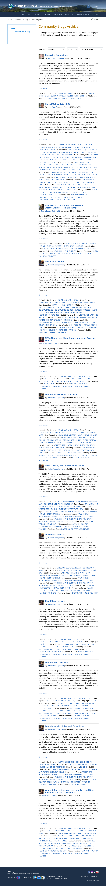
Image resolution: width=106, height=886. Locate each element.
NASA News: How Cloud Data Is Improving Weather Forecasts (70, 339)
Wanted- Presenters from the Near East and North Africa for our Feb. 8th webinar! (70, 791)
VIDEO (81, 185)
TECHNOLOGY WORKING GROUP (85, 175)
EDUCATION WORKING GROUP (58, 175)
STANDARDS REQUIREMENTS (50, 197)
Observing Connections (56, 55)
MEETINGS (56, 155)
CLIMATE (42, 165)
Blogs (26, 20)
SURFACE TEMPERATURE (69, 96)
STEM (53, 150)
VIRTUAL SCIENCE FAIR (67, 190)
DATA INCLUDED (68, 165)
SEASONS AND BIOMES (61, 157)
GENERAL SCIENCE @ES (48, 167)
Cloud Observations (55, 601)
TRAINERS (52, 195)
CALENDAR (71, 187)
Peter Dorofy (52, 107)
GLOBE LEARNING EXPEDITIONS (52, 152)
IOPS (79, 187)
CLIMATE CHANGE (54, 165)
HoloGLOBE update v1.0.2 (58, 104)
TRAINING (52, 190)
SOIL (41, 185)
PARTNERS (66, 192)
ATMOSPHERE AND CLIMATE (65, 251)
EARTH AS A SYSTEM (53, 98)
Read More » (43, 88)
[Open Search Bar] (88, 6)
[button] (95, 19)
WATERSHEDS (77, 157)
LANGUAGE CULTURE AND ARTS (61, 147)
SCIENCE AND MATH (65, 93)
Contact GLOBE (95, 876)
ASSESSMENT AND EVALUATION (69, 145)
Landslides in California (56, 662)
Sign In (96, 6)
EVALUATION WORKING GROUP (64, 172)
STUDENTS (87, 192)
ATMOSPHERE (60, 177)
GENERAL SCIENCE (84, 165)
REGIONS (86, 187)
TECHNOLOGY (44, 150)
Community (18, 20)
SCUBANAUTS (45, 157)
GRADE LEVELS (69, 197)
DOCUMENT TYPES (83, 197)
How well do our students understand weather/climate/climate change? (64, 206)
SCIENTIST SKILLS (60, 170)
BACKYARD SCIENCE (83, 162)
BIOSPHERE (60, 180)
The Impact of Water (55, 534)
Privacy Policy (84, 876)
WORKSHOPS (67, 155)
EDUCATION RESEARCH (66, 501)
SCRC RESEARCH (75, 325)
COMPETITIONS (45, 155)
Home (9, 20)
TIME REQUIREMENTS (79, 195)
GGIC (41, 160)
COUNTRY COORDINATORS (50, 192)
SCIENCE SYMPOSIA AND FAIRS (85, 152)
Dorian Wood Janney (55, 265)
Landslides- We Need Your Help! (61, 394)
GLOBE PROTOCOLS (66, 167)
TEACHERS (43, 195)
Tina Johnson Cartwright (50, 211)
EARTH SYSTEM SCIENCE (71, 98)
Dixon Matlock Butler (55, 58)
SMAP (47, 96)
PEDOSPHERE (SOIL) (46, 180)
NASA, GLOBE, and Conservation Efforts (64, 465)
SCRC (96, 155)
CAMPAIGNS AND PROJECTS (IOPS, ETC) (83, 150)
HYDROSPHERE (73, 177)
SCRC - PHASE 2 (64, 160)
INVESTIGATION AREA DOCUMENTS (64, 200)
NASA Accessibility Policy (92, 880)
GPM (82, 96)
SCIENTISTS (77, 192)
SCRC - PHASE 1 (50, 160)
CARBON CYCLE (90, 157)
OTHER (69, 152)
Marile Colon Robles (49, 344)
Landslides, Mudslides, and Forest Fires (64, 726)
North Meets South (54, 261)
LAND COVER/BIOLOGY (85, 182)
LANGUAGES (44, 200)
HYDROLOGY (69, 182)
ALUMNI (95, 190)
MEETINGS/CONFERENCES (79, 170)
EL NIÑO (54, 96)
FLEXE (90, 155)
